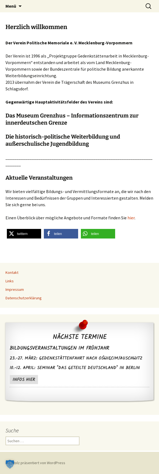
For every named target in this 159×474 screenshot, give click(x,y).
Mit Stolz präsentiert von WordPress (35, 462)
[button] (24, 234)
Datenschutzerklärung (23, 297)
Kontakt (11, 272)
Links (9, 280)
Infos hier (24, 380)
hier (131, 217)
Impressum (14, 289)
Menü (10, 6)
